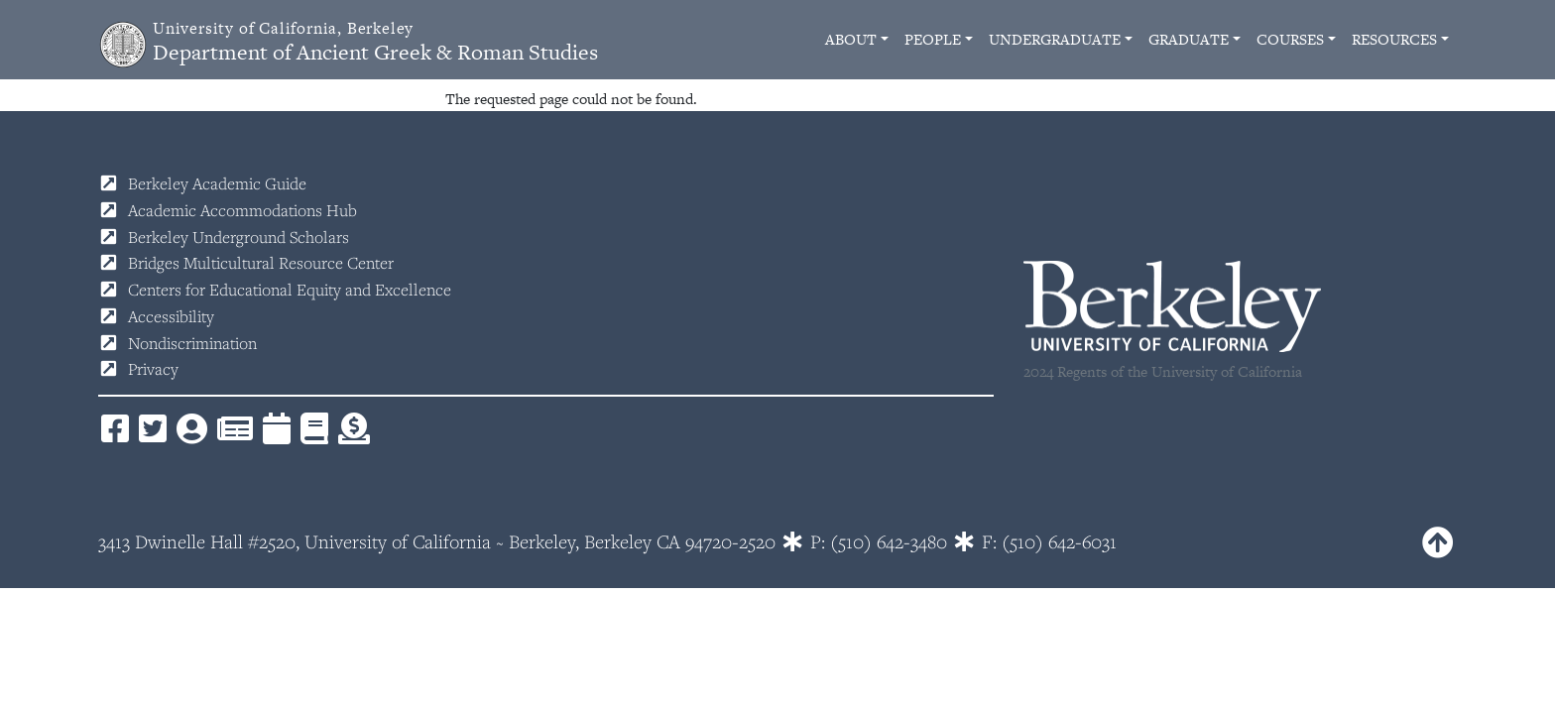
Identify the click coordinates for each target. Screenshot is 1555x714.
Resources (1394, 39)
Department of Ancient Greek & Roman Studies (375, 42)
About (851, 39)
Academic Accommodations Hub (242, 210)
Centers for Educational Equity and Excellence (289, 289)
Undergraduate (1055, 39)
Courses (1290, 39)
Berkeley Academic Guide (217, 183)
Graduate (1188, 39)
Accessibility (171, 316)
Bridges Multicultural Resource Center (261, 263)
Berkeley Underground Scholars (238, 237)
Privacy (153, 369)
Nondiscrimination (192, 343)
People (932, 39)
